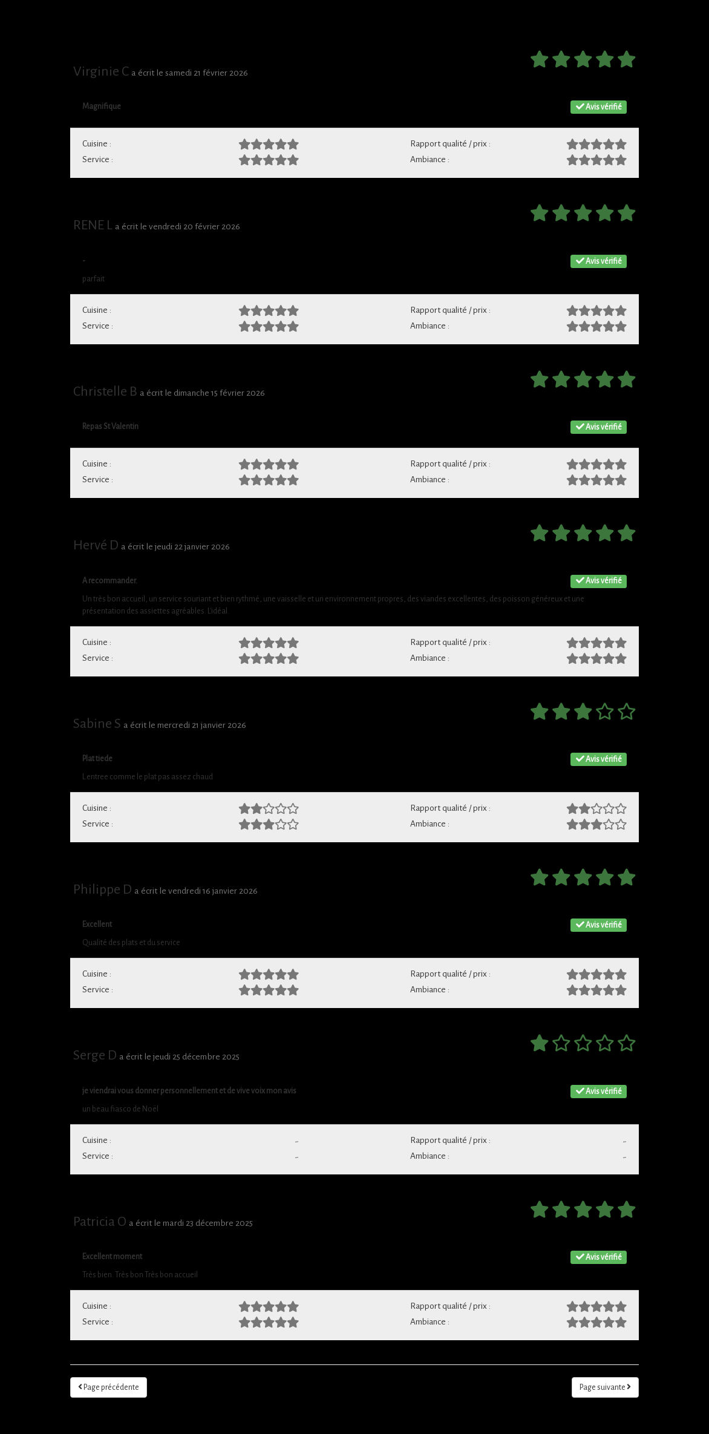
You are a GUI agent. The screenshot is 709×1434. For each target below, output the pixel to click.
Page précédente (108, 1387)
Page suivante (605, 1387)
